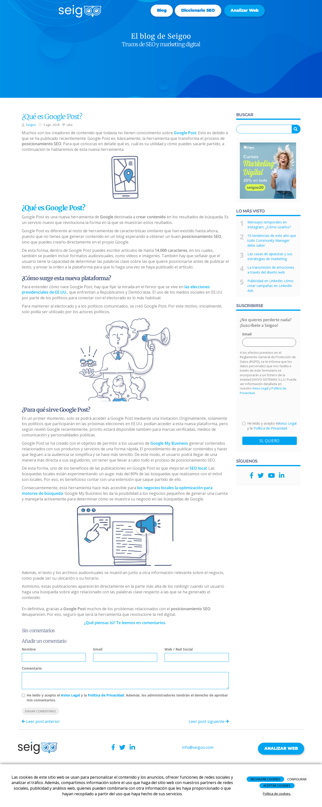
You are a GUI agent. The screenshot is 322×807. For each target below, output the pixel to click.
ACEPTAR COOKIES (276, 785)
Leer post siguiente (209, 721)
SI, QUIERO (269, 440)
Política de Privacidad (106, 695)
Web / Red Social (179, 649)
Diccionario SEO (198, 10)
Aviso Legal (70, 695)
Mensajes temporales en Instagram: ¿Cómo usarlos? (269, 224)
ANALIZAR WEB (281, 748)
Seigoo (31, 124)
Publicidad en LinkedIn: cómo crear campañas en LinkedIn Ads (270, 285)
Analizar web (244, 10)
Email (97, 649)
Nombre (29, 649)
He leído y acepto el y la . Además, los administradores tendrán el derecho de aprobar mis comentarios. (127, 697)
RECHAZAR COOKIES (265, 779)
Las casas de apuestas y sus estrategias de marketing (269, 256)
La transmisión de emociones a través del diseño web (270, 270)
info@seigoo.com (197, 747)
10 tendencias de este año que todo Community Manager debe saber (271, 240)
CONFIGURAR (297, 779)
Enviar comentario (40, 711)
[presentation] (279, 407)
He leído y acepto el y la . (269, 426)
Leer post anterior (41, 721)
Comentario (32, 668)
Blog (162, 10)
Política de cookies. (277, 793)
